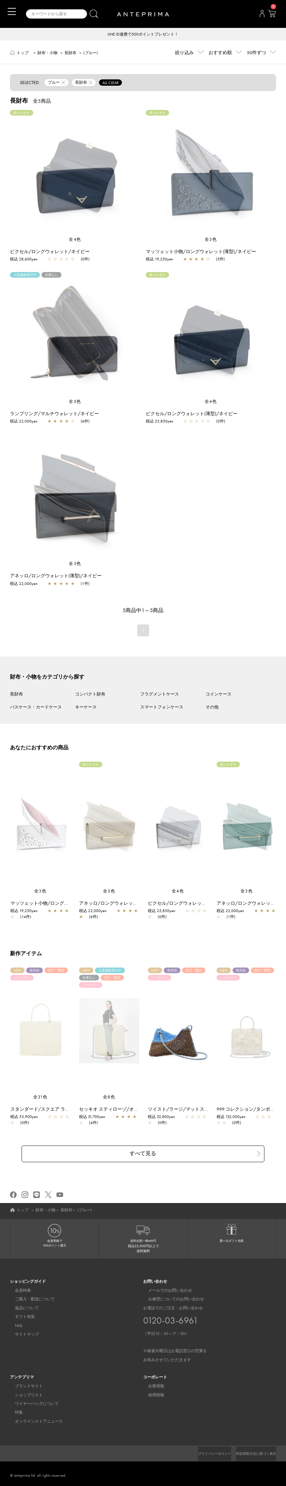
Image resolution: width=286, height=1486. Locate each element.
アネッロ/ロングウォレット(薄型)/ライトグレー (132, 904)
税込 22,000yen (24, 421)
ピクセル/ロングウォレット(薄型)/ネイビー (192, 414)
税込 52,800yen (164, 1117)
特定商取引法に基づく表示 (252, 1450)
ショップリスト (24, 1391)
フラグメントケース (159, 694)
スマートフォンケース (161, 707)
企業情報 (151, 1382)
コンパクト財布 (90, 694)
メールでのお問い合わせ (165, 1287)
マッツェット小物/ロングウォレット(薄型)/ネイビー (201, 252)
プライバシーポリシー (203, 1450)
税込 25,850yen (159, 421)
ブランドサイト (24, 1382)
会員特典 (18, 1287)
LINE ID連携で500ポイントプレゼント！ (143, 34)
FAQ (13, 1322)
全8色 (109, 1097)
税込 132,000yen (234, 1117)
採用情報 (151, 1391)
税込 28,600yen (24, 259)
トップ (23, 53)
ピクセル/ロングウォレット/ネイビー (50, 252)
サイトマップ (22, 1331)
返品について (22, 1304)
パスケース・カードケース (36, 707)
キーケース (86, 707)
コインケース (219, 694)
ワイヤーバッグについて (32, 1400)
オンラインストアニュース (34, 1418)
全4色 (75, 240)
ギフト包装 (20, 1313)
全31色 (40, 1097)
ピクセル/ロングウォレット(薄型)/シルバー (197, 904)
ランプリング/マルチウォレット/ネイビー (54, 414)
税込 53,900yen (27, 1117)
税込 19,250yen (159, 259)
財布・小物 (47, 53)
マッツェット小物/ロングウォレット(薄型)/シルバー (69, 904)
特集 (14, 1409)
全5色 (75, 402)
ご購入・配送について (30, 1295)
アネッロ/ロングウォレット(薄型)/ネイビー (56, 576)
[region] (75, 174)
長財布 (70, 53)
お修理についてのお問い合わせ (171, 1295)
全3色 (211, 240)
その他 (212, 707)
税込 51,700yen (95, 1117)
